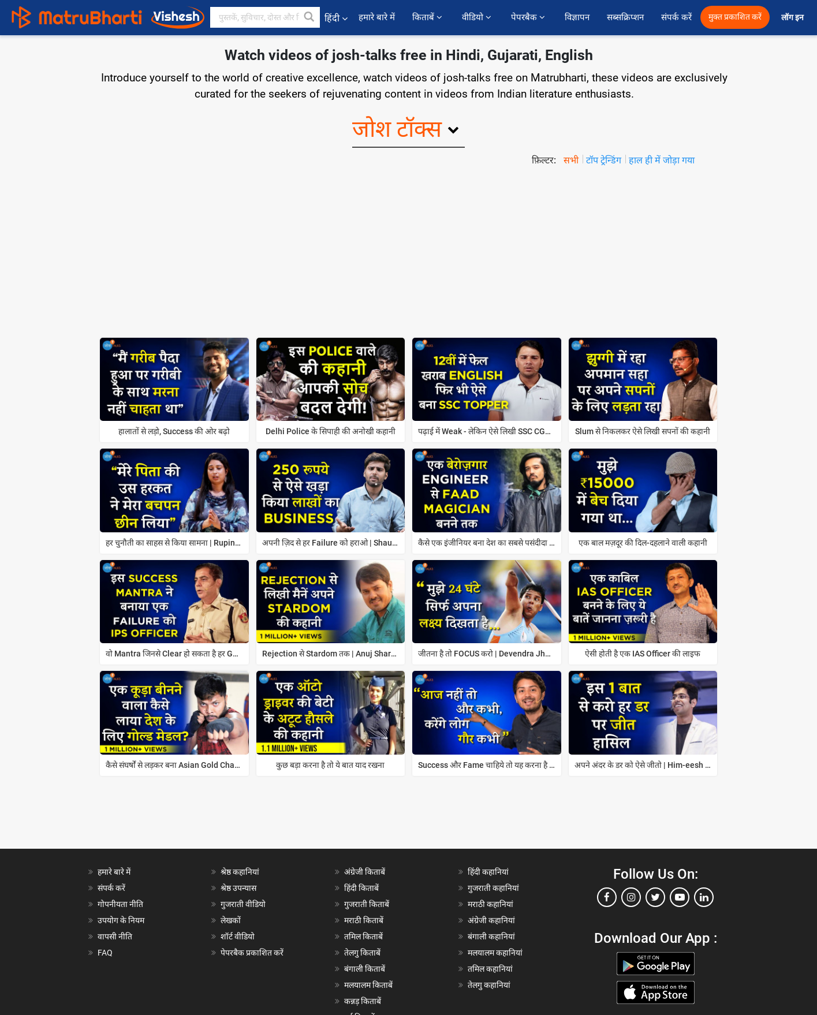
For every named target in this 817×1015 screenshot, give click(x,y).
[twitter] (655, 897)
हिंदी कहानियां (488, 871)
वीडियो (478, 17)
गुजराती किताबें (366, 904)
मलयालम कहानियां (495, 952)
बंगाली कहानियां (491, 936)
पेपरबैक (529, 17)
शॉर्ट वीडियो (238, 936)
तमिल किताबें (363, 936)
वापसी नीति (115, 936)
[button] (309, 17)
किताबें (428, 17)
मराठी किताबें (363, 920)
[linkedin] (704, 897)
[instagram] (631, 897)
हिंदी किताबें (361, 888)
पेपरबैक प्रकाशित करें (252, 952)
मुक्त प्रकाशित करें (735, 17)
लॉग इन (793, 18)
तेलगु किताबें (362, 952)
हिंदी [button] (336, 18)
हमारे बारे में (377, 17)
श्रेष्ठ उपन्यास (238, 888)
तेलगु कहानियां (489, 985)
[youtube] (679, 897)
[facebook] (607, 897)
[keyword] (265, 17)
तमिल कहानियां (490, 968)
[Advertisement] (409, 254)
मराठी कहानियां (490, 904)
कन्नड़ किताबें (362, 1001)
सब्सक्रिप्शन (625, 17)
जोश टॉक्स (397, 129)
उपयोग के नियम (121, 920)
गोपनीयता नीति (120, 904)
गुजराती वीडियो (243, 904)
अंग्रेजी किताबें (364, 871)
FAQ (105, 952)
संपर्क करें (676, 17)
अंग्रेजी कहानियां (491, 920)
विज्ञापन (577, 17)
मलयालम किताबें (368, 985)
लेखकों (231, 920)
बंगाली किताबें (364, 968)
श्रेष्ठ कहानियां (240, 871)
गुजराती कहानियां (493, 888)
